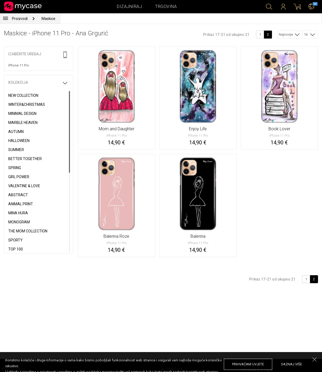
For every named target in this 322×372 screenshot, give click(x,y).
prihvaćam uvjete (248, 364)
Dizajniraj (129, 6)
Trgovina (166, 6)
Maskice (48, 18)
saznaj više (291, 364)
